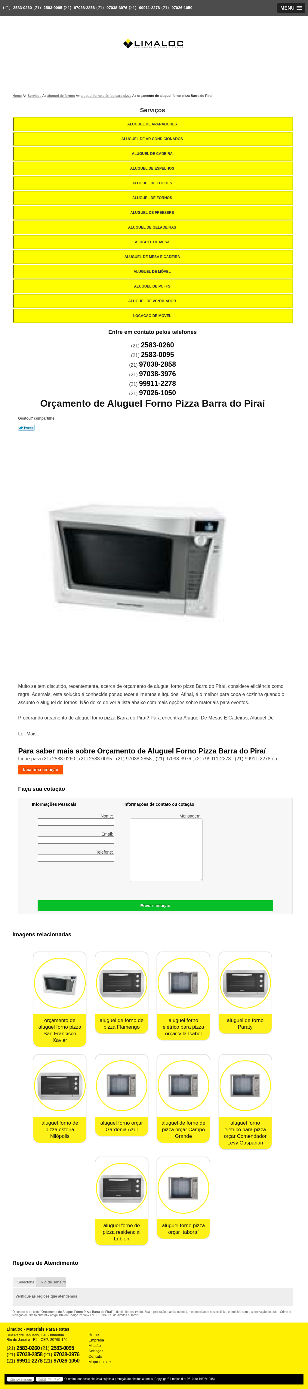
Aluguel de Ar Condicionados (153, 139)
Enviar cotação (155, 905)
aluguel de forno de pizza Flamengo (122, 1024)
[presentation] (110, 879)
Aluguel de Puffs (152, 286)
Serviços (152, 110)
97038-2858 (84, 7)
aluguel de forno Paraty (245, 1024)
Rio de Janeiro (53, 1282)
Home (93, 1334)
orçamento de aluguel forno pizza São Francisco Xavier (60, 1030)
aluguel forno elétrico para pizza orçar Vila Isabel (183, 1027)
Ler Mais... (29, 733)
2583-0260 (22, 7)
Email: (76, 838)
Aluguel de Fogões (152, 183)
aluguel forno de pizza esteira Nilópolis (60, 1129)
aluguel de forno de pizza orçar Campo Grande (183, 1129)
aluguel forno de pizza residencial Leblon (122, 1232)
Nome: (76, 820)
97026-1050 (181, 7)
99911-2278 (149, 7)
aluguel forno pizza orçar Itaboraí (183, 1229)
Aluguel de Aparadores (152, 124)
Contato (95, 1356)
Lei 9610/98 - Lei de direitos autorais (114, 1315)
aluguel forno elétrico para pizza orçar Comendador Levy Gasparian (245, 1133)
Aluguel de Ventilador (152, 301)
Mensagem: (166, 848)
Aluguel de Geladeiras (152, 227)
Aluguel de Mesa (153, 242)
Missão (94, 1345)
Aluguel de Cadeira (153, 154)
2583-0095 (53, 7)
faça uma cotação (40, 769)
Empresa (96, 1340)
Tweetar (26, 428)
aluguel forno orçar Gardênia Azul (121, 1126)
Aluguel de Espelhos (152, 168)
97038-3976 (116, 7)
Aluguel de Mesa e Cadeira (153, 257)
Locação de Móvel (152, 316)
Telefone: (76, 856)
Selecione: (26, 1282)
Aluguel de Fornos (152, 198)
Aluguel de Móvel (153, 271)
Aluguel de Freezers (152, 213)
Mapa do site (99, 1362)
